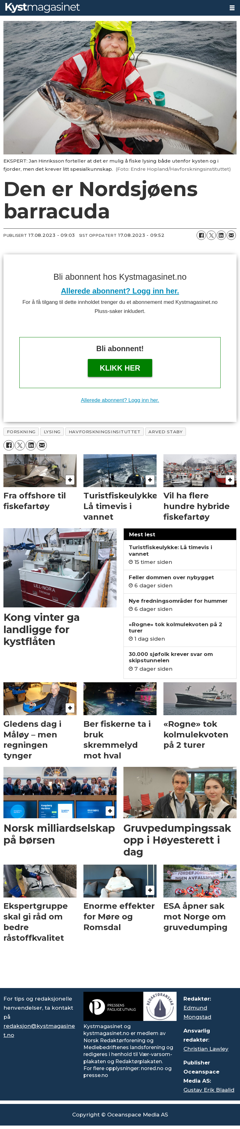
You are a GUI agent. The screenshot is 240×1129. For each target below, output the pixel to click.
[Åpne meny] (232, 8)
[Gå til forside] (42, 8)
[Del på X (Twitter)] (211, 235)
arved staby (165, 431)
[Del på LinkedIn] (221, 235)
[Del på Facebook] (201, 235)
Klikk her (120, 368)
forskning (21, 431)
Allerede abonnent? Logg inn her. (120, 291)
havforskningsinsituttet (105, 431)
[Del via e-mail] (231, 235)
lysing (52, 431)
